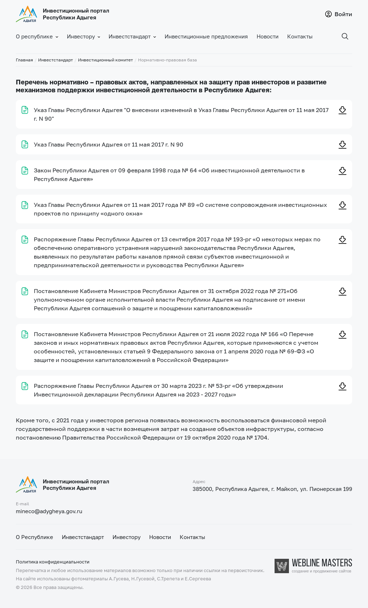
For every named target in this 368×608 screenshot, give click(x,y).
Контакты (300, 36)
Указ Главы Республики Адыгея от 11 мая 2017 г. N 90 (108, 144)
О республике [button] (37, 36)
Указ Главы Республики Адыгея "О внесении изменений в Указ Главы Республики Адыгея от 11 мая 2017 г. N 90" (181, 114)
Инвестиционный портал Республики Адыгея (76, 13)
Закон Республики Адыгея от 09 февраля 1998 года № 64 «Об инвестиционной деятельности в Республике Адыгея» (169, 174)
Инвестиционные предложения (206, 36)
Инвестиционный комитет (105, 59)
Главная (24, 59)
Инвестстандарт (55, 59)
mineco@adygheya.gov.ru (49, 511)
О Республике (34, 537)
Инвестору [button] (83, 36)
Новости (268, 36)
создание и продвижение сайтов (321, 571)
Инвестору (126, 537)
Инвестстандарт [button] (132, 36)
